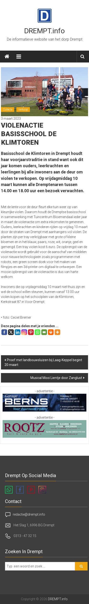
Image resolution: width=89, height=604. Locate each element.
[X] (11, 332)
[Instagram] (24, 332)
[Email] (44, 332)
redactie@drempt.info (29, 514)
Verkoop (23, 109)
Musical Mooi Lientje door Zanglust (56, 378)
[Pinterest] (31, 332)
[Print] (51, 332)
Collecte (7, 109)
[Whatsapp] (37, 332)
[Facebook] (4, 332)
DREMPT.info (44, 31)
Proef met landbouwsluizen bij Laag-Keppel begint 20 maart (43, 362)
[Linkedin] (17, 332)
